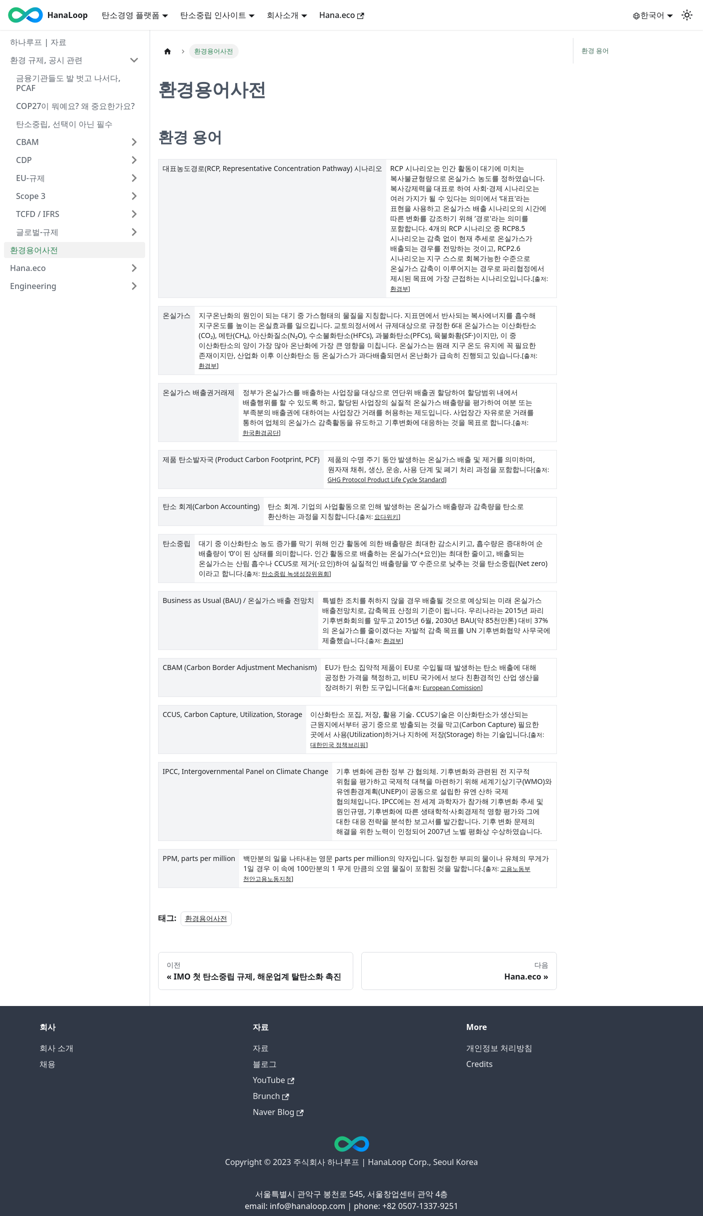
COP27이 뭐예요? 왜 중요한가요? (75, 106)
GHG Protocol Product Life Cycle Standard (386, 480)
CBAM (27, 142)
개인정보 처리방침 (499, 1048)
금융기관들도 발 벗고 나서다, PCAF (68, 83)
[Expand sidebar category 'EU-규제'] (134, 178)
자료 (261, 1048)
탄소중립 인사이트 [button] (213, 15)
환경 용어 (595, 50)
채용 (48, 1064)
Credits (479, 1064)
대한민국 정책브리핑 (338, 744)
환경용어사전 (34, 250)
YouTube (273, 1080)
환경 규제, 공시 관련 (46, 60)
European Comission (452, 688)
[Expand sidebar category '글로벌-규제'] (134, 232)
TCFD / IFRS (37, 214)
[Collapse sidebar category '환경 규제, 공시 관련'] (134, 60)
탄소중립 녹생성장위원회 (295, 574)
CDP (24, 160)
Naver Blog (278, 1112)
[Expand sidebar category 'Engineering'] (134, 286)
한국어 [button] (648, 15)
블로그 (265, 1064)
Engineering (33, 286)
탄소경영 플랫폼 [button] (131, 15)
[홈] (167, 51)
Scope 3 (31, 196)
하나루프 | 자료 (38, 42)
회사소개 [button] (283, 15)
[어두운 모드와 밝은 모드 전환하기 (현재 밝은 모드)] (687, 15)
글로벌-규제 (37, 232)
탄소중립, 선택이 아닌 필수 (64, 124)
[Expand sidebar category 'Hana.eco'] (134, 268)
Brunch (271, 1096)
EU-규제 (30, 178)
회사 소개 (57, 1048)
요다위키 (386, 516)
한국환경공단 (261, 432)
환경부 (399, 288)
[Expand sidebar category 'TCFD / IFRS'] (134, 214)
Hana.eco (341, 15)
